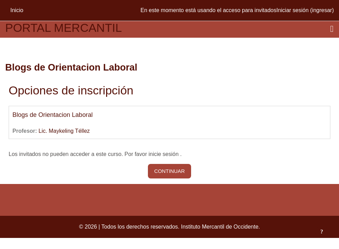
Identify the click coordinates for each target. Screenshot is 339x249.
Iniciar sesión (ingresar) (305, 10)
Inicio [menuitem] (16, 10)
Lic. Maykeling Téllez (64, 131)
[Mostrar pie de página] (322, 231)
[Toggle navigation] (332, 29)
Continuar (169, 171)
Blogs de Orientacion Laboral (52, 114)
